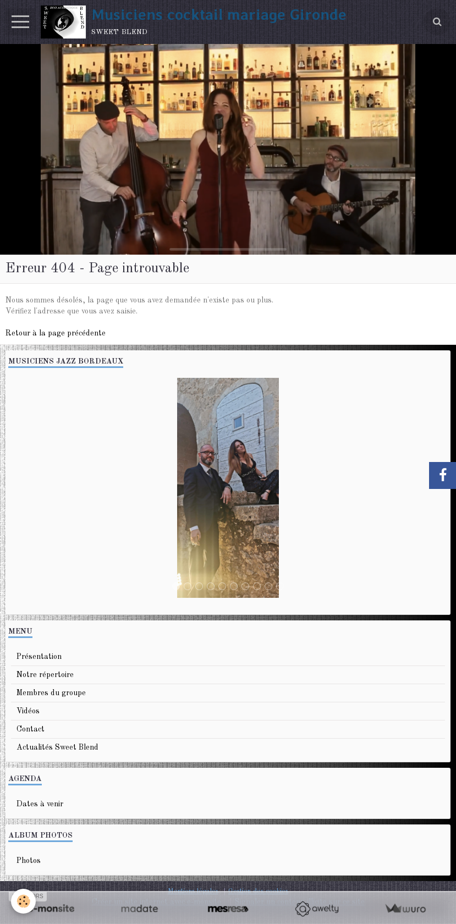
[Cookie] (23, 901)
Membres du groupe (51, 693)
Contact (31, 729)
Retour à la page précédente (56, 333)
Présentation (39, 657)
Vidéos (28, 711)
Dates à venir (40, 804)
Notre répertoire (45, 675)
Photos (29, 861)
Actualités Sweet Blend (57, 747)
